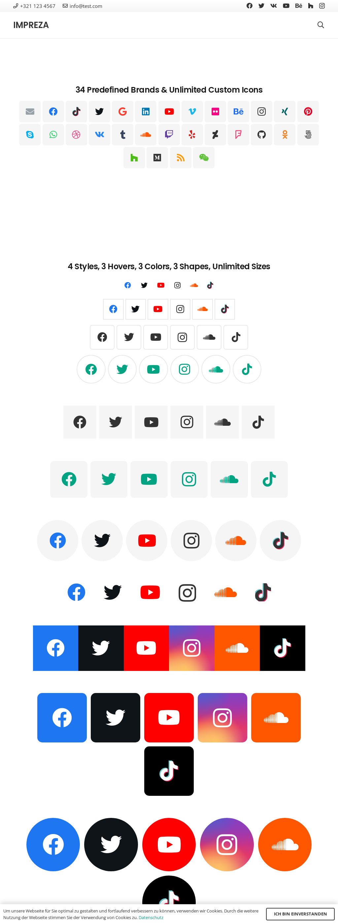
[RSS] (180, 157)
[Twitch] (169, 134)
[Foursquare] (238, 134)
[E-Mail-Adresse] (30, 111)
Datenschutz (151, 917)
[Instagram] (322, 6)
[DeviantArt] (215, 134)
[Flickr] (215, 111)
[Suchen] (321, 25)
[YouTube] (286, 6)
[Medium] (157, 157)
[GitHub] (261, 134)
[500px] (308, 134)
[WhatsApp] (53, 134)
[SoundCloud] (145, 134)
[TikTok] (76, 111)
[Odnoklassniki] (284, 134)
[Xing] (284, 111)
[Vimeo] (192, 111)
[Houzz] (310, 6)
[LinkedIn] (145, 111)
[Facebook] (250, 6)
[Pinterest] (308, 111)
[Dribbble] (76, 134)
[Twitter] (261, 6)
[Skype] (30, 134)
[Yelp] (192, 134)
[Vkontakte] (273, 6)
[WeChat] (204, 157)
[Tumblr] (122, 134)
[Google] (122, 111)
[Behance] (298, 6)
